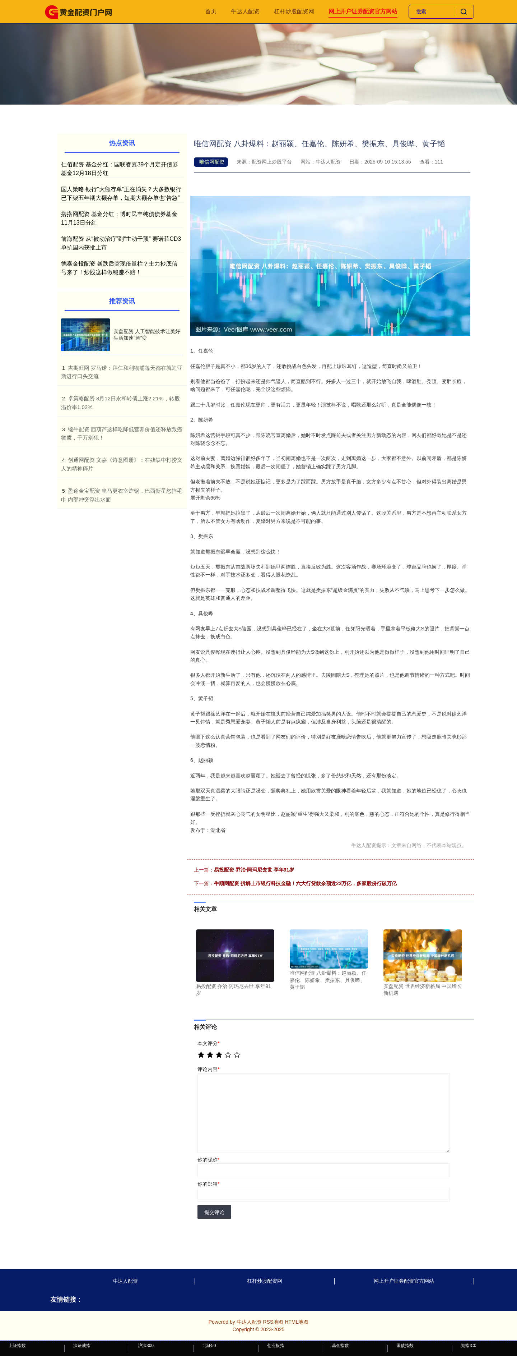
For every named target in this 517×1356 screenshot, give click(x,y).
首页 (210, 11)
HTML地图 (296, 1322)
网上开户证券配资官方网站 (363, 11)
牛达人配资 (245, 11)
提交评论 (214, 1212)
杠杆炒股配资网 (294, 11)
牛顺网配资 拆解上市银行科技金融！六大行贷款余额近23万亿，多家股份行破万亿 (305, 883)
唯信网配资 (211, 162)
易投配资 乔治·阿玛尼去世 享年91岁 (254, 870)
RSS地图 (273, 1322)
